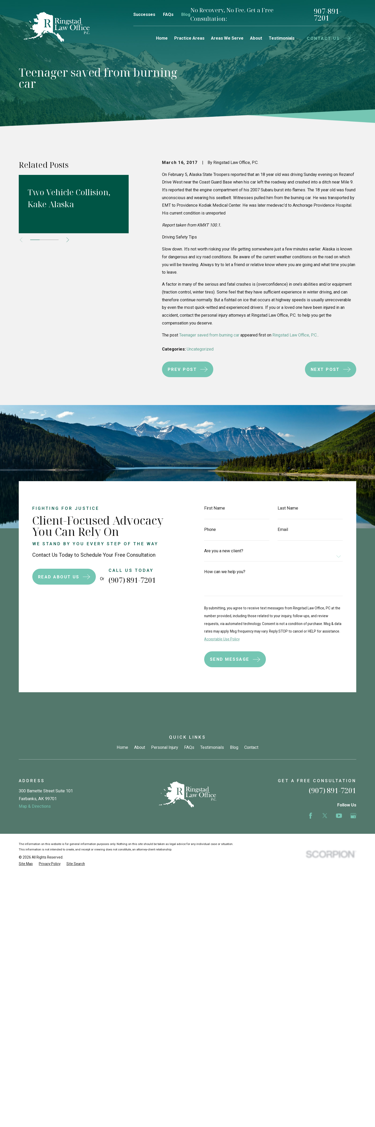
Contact (251, 747)
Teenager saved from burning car (209, 335)
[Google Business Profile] (353, 816)
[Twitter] (325, 816)
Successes (144, 14)
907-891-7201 (327, 15)
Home (122, 747)
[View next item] (67, 239)
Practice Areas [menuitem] (189, 38)
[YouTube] (339, 816)
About (139, 747)
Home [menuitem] (162, 38)
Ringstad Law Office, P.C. (295, 335)
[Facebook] (311, 816)
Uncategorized (200, 349)
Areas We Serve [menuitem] (227, 38)
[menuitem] (26, 864)
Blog (185, 14)
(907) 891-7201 (124, 580)
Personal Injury (164, 747)
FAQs (168, 14)
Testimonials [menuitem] (282, 38)
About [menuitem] (256, 38)
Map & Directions (35, 806)
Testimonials (212, 747)
